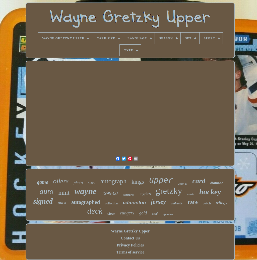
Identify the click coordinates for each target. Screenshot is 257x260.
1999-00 (109, 193)
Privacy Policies (130, 245)
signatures (128, 194)
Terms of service (130, 252)
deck (94, 210)
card (198, 181)
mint (64, 192)
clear (111, 213)
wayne (86, 191)
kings (138, 182)
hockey (210, 192)
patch (207, 203)
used (155, 213)
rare (193, 202)
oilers (61, 181)
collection (111, 203)
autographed (85, 202)
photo (78, 183)
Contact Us (130, 238)
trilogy (221, 202)
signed (43, 201)
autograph (113, 181)
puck (62, 202)
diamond (217, 183)
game (42, 182)
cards (190, 194)
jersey (158, 201)
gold (143, 213)
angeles (145, 194)
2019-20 (182, 183)
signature (168, 214)
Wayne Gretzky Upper (130, 231)
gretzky (169, 191)
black (91, 183)
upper (161, 180)
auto (46, 191)
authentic (177, 203)
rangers (127, 212)
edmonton (134, 202)
